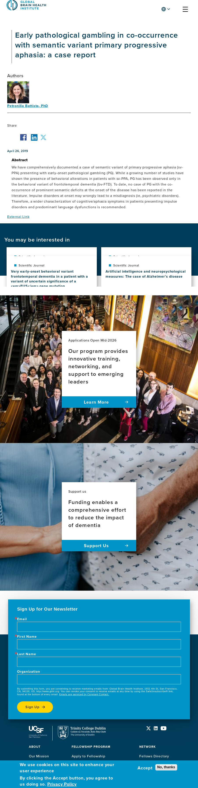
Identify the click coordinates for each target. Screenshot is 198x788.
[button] (176, 10)
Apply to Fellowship (88, 756)
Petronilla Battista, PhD (27, 105)
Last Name (26, 654)
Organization (28, 671)
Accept (145, 768)
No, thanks (166, 767)
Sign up (32, 706)
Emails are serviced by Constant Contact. (84, 694)
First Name (27, 636)
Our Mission (39, 756)
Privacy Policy (62, 784)
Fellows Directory (154, 756)
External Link (18, 216)
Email (22, 619)
